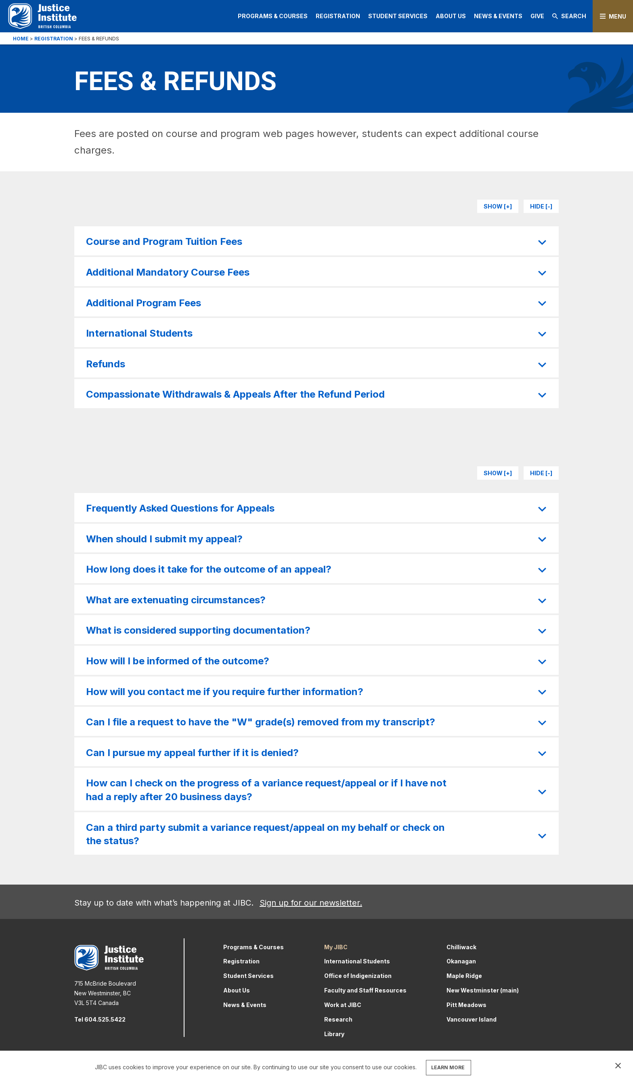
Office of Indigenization (358, 975)
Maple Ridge (464, 975)
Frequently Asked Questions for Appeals (180, 508)
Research (338, 1019)
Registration (338, 16)
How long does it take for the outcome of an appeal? (208, 569)
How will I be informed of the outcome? (177, 661)
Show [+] (498, 206)
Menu (617, 16)
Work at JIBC (342, 1004)
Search (569, 16)
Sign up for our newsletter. (311, 903)
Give (537, 16)
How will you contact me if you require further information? (224, 691)
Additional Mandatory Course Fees (167, 272)
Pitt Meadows (466, 1004)
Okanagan (461, 961)
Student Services (398, 16)
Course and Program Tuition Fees (164, 241)
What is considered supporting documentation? (198, 630)
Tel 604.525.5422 (100, 1019)
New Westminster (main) (482, 990)
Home (21, 39)
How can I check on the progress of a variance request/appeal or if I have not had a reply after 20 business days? (266, 790)
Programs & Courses (273, 16)
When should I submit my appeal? (164, 539)
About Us (451, 16)
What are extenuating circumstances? (176, 600)
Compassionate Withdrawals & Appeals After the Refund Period (235, 394)
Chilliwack (461, 947)
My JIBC (336, 947)
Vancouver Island (471, 1019)
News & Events (498, 16)
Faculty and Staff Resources (365, 990)
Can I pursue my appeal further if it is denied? (192, 753)
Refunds (105, 364)
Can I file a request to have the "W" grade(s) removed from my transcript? (260, 722)
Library (334, 1033)
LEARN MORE (448, 1067)
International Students (139, 333)
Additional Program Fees (143, 303)
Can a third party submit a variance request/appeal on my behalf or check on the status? (265, 834)
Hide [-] (541, 206)
